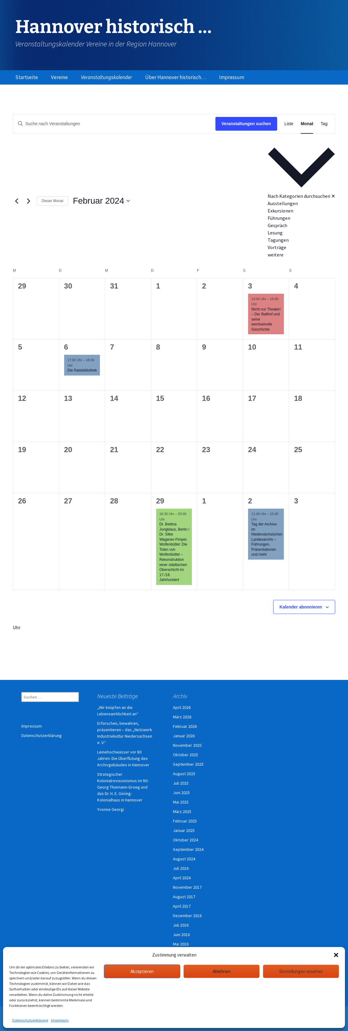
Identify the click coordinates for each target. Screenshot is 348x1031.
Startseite (26, 77)
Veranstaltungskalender (106, 77)
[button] (336, 955)
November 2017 (187, 887)
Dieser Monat (52, 201)
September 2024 (188, 849)
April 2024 (182, 877)
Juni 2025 (181, 792)
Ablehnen (222, 971)
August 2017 (184, 896)
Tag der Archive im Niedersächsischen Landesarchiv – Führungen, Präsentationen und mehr (266, 539)
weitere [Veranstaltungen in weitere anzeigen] (276, 255)
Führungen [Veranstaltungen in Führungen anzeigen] (279, 218)
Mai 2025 (181, 802)
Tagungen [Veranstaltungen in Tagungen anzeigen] (278, 240)
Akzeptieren (142, 971)
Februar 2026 (185, 726)
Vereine (59, 77)
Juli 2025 (181, 783)
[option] (301, 203)
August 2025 (184, 773)
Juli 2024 (181, 868)
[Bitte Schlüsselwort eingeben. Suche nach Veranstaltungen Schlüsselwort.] (114, 123)
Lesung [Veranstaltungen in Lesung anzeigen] (275, 233)
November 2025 (187, 745)
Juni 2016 (181, 934)
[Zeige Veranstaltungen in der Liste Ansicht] (289, 123)
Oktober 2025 (185, 754)
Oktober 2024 (185, 840)
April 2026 (182, 707)
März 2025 (182, 811)
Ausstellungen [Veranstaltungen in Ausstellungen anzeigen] (283, 203)
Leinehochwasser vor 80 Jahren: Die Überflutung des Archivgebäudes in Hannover (123, 758)
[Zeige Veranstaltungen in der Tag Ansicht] (324, 123)
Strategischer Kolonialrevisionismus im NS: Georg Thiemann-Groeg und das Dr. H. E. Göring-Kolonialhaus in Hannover (123, 787)
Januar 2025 (184, 830)
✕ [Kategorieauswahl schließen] (333, 196)
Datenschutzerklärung (30, 1020)
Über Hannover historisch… (175, 77)
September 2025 (188, 764)
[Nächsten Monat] (28, 201)
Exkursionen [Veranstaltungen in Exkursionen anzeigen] (280, 211)
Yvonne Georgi (110, 809)
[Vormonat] (16, 201)
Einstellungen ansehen (301, 971)
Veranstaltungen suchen (246, 123)
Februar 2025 (185, 821)
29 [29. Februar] (160, 501)
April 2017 (182, 906)
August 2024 (184, 859)
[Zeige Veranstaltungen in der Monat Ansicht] (307, 123)
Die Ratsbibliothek (82, 370)
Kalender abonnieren (301, 606)
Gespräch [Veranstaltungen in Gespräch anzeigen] (277, 225)
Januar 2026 (184, 736)
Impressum (60, 1020)
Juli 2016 (181, 925)
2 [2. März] (250, 501)
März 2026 (182, 717)
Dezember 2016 (187, 915)
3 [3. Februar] (250, 286)
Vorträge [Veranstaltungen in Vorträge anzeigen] (277, 247)
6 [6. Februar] (66, 347)
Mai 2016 (181, 944)
